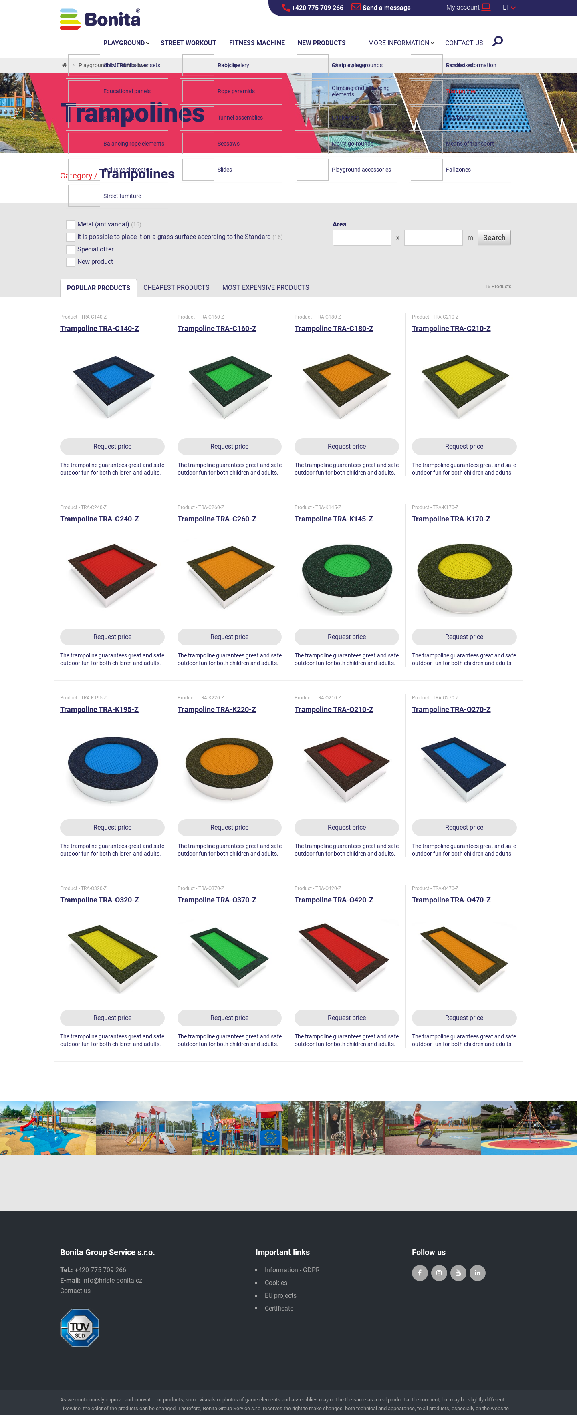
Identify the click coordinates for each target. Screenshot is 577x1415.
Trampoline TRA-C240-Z (99, 519)
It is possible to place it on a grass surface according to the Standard (168, 237)
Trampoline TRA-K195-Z (99, 709)
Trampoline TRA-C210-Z (451, 328)
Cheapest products (176, 287)
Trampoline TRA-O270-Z (451, 709)
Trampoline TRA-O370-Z (217, 900)
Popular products (98, 288)
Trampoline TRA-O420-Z (334, 900)
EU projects (281, 1295)
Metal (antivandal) (97, 224)
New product (89, 262)
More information (398, 43)
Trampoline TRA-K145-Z (334, 519)
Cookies (276, 1283)
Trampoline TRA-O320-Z (99, 900)
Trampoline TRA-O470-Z (451, 900)
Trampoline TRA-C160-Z (217, 328)
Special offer (89, 249)
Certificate (279, 1308)
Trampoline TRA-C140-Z (99, 328)
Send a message (381, 7)
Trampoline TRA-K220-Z (217, 709)
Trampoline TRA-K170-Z (451, 519)
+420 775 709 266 (312, 8)
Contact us (75, 1291)
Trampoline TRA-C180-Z (334, 328)
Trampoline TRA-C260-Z (217, 519)
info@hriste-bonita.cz (112, 1280)
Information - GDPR (292, 1270)
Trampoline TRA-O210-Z (334, 709)
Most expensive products (265, 287)
